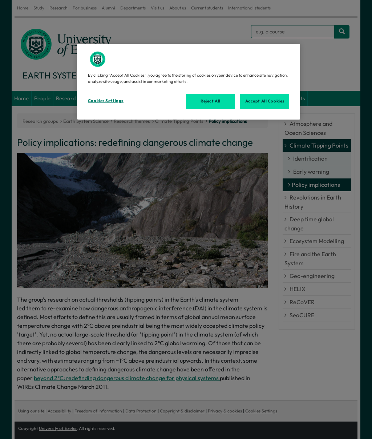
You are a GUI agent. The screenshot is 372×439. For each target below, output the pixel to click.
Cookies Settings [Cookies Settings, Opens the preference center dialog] (106, 100)
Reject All (211, 101)
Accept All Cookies (264, 101)
